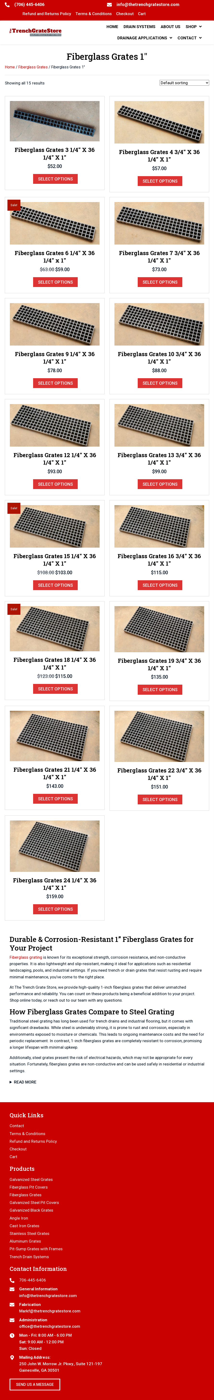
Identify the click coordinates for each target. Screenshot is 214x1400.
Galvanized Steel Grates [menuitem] (31, 1179)
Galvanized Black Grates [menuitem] (31, 1210)
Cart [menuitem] (13, 1156)
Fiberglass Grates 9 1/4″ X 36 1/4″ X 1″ (55, 357)
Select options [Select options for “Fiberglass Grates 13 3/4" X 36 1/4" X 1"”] (160, 484)
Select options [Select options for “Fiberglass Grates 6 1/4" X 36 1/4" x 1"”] (55, 282)
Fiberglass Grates (33, 67)
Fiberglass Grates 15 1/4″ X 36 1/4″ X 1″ (54, 559)
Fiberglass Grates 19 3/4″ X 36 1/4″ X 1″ (159, 664)
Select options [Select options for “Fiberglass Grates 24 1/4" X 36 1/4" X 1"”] (55, 909)
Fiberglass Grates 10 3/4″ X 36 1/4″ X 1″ (159, 357)
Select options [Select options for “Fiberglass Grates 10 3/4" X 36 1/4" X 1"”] (160, 383)
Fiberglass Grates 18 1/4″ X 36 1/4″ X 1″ (54, 663)
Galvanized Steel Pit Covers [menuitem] (34, 1202)
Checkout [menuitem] (18, 1149)
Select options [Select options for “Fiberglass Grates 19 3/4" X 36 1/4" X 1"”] (160, 689)
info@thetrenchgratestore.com (148, 4)
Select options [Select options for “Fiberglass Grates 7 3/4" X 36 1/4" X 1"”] (160, 282)
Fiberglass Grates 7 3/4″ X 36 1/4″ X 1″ (159, 256)
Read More (25, 1082)
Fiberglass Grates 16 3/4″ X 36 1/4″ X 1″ (159, 559)
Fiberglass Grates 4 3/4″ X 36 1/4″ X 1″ (159, 155)
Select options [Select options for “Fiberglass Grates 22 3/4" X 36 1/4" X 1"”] (160, 799)
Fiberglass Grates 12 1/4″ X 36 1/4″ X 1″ (54, 458)
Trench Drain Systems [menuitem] (29, 1256)
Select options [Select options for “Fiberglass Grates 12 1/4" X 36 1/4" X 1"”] (55, 484)
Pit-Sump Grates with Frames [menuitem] (36, 1248)
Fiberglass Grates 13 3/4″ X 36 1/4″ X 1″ (159, 458)
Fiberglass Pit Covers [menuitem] (29, 1187)
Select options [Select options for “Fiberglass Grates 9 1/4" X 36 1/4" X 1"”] (55, 383)
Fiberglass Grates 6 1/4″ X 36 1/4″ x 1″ (55, 256)
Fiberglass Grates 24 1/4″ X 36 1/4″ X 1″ (54, 883)
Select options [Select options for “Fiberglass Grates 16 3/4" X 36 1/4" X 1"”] (160, 585)
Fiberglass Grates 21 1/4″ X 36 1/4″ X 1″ (54, 773)
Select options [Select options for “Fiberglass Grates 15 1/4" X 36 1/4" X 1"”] (55, 585)
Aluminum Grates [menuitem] (25, 1241)
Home (10, 67)
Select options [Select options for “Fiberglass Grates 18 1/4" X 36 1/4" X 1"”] (55, 688)
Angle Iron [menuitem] (19, 1218)
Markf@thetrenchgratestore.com (49, 1311)
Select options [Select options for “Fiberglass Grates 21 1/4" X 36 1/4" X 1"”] (55, 798)
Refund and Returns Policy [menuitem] (33, 1141)
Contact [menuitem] (17, 1125)
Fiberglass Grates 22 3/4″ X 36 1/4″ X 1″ (159, 774)
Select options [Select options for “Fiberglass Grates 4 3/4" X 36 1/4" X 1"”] (160, 181)
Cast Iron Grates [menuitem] (24, 1225)
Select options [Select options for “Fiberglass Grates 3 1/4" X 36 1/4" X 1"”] (55, 178)
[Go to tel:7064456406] (107, 1280)
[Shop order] (184, 83)
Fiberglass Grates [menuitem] (26, 1194)
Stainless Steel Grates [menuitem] (29, 1233)
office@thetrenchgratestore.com (49, 1326)
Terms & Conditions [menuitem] (27, 1133)
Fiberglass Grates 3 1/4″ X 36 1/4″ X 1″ (55, 153)
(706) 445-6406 (29, 4)
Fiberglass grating (26, 957)
